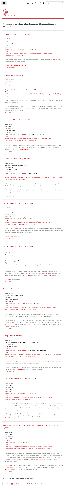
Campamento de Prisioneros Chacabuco (16, 134)
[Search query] (55, 3)
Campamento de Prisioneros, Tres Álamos (16, 218)
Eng (32, 3)
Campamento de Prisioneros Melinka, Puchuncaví (18, 49)
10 (31, 483)
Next (41, 483)
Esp (28, 3)
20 (35, 483)
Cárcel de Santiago (10, 261)
